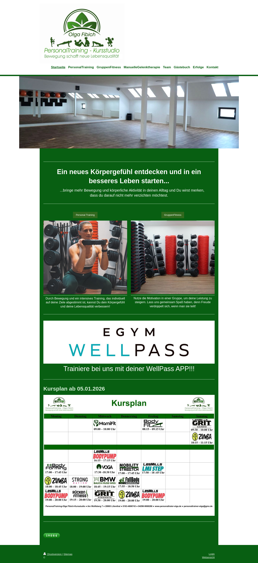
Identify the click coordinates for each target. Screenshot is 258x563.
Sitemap (67, 554)
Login (212, 554)
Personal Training (85, 215)
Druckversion (52, 554)
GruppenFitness (172, 215)
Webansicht (208, 557)
